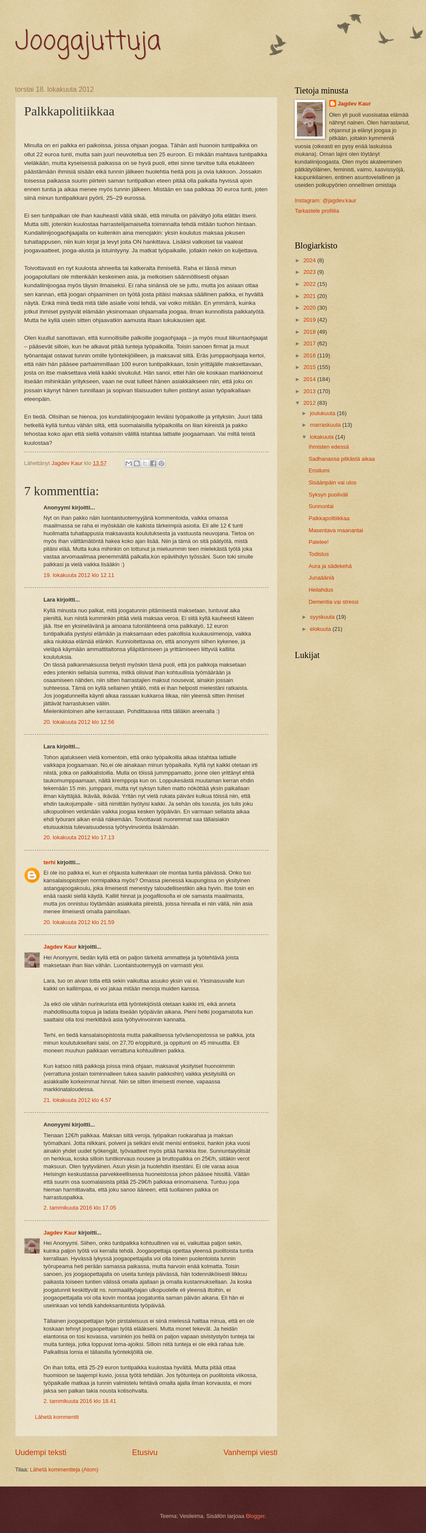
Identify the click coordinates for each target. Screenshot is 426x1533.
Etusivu (144, 1452)
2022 (310, 284)
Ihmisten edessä (329, 447)
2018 (310, 332)
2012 (310, 403)
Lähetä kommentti (57, 1417)
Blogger (255, 1516)
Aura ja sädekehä (330, 566)
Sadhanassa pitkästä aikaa (342, 459)
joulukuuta (323, 413)
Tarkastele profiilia (317, 211)
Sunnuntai (321, 506)
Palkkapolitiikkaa (329, 518)
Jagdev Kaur (60, 946)
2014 (310, 379)
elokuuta (321, 629)
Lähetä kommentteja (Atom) (64, 1469)
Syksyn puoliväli (328, 494)
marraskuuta (326, 425)
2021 (310, 296)
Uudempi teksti (40, 1452)
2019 (310, 320)
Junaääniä (321, 577)
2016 (310, 355)
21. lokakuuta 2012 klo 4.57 (77, 1100)
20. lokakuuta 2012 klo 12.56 (78, 722)
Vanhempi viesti (250, 1452)
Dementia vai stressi (333, 602)
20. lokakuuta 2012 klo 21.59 (78, 922)
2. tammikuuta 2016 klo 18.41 (79, 1401)
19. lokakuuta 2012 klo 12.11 (78, 575)
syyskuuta (323, 617)
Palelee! (319, 542)
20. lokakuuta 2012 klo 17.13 (78, 837)
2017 (310, 343)
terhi (49, 862)
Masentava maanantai (336, 530)
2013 (310, 391)
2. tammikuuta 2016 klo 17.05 (79, 1207)
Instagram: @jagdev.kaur (325, 200)
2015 (310, 367)
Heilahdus (321, 590)
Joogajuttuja (88, 42)
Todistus (319, 554)
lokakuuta (322, 437)
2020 (310, 307)
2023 (310, 272)
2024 (310, 260)
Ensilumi (319, 470)
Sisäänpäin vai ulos (332, 482)
